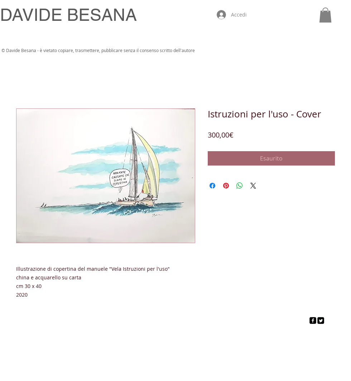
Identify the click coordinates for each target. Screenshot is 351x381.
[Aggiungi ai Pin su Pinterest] (226, 185)
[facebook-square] (312, 320)
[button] (325, 15)
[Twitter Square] (320, 320)
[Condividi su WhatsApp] (239, 185)
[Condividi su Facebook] (212, 185)
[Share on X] (253, 185)
